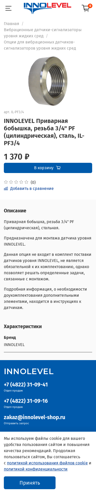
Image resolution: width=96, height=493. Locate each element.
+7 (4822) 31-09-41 (26, 385)
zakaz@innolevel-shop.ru (34, 417)
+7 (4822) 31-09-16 (26, 401)
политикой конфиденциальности (36, 469)
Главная (11, 23)
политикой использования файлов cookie (47, 463)
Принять (29, 483)
